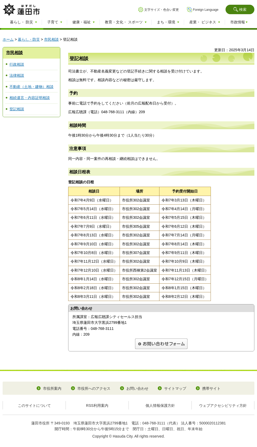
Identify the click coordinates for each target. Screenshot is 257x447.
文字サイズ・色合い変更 (161, 10)
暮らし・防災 (29, 39)
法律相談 (16, 75)
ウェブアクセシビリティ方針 (223, 405)
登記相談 (16, 109)
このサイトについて (34, 405)
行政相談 (16, 64)
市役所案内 (52, 388)
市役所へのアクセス (93, 388)
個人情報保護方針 (160, 405)
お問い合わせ (137, 388)
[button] (240, 9)
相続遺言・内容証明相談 (29, 98)
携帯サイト (211, 388)
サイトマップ (175, 388)
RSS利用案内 (97, 405)
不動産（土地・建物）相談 (31, 87)
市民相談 (51, 39)
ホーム (8, 39)
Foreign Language (205, 10)
